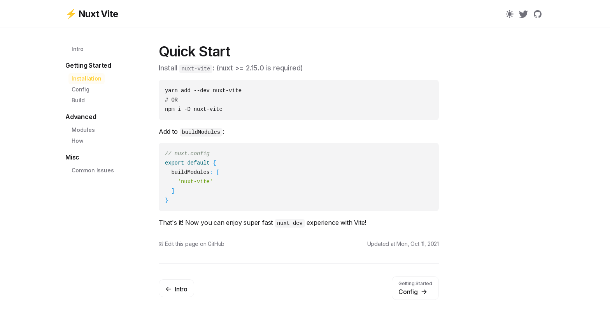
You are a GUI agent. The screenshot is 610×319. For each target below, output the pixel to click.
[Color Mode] (510, 14)
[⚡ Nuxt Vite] (112, 14)
